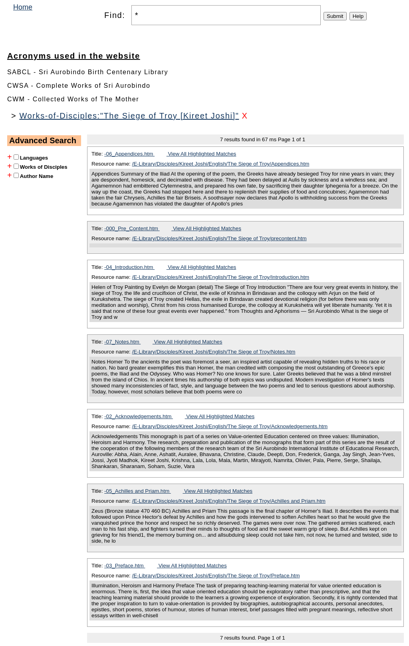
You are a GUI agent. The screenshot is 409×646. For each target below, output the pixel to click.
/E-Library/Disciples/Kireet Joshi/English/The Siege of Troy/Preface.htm (216, 576)
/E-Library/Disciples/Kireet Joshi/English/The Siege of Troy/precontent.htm (219, 238)
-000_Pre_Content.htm (132, 228)
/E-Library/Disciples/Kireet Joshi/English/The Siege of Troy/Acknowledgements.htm (230, 426)
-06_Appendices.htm (129, 154)
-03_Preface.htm (124, 566)
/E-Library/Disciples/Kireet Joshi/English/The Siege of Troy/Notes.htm (214, 352)
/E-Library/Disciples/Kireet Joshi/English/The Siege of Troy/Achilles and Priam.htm (229, 501)
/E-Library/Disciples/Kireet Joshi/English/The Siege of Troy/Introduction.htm (221, 277)
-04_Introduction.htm (129, 267)
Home (22, 7)
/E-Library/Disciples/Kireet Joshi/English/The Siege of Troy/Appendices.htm (221, 164)
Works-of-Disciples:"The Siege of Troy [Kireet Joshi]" (129, 115)
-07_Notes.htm (122, 342)
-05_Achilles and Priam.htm (137, 491)
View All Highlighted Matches (201, 154)
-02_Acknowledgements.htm (138, 416)
